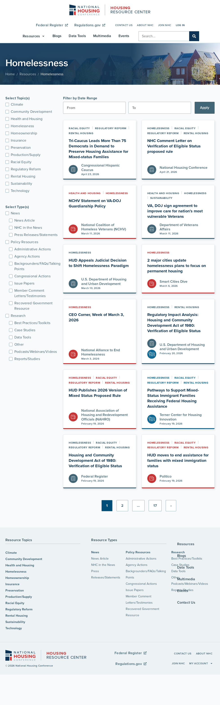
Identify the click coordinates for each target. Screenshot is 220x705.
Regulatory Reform (19, 609)
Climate (11, 552)
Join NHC (164, 25)
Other (175, 577)
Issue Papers (135, 590)
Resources (28, 74)
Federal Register (52, 25)
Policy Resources (138, 552)
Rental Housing (16, 615)
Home (10, 74)
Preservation (14, 590)
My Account (201, 663)
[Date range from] (94, 108)
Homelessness (15, 571)
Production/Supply (18, 596)
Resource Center (130, 10)
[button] (34, 36)
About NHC (145, 25)
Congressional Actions (141, 583)
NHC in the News (103, 565)
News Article (100, 558)
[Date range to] (159, 108)
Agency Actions (136, 565)
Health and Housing (19, 565)
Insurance (12, 584)
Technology (13, 628)
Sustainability (15, 622)
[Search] (194, 36)
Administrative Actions (141, 558)
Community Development (23, 559)
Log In (180, 25)
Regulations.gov (89, 25)
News (95, 552)
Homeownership (17, 578)
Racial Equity (14, 603)
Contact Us (124, 25)
